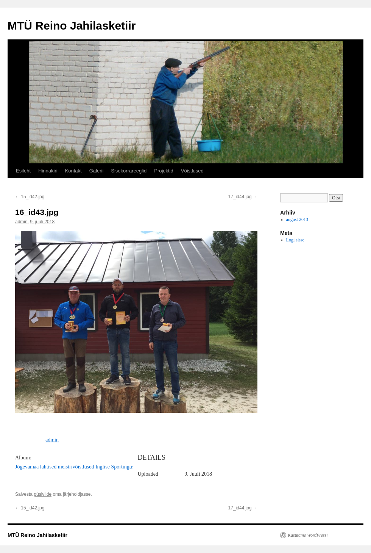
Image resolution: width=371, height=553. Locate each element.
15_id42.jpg (29, 196)
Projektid (163, 171)
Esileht (23, 171)
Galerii (96, 171)
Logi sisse (295, 240)
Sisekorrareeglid (129, 171)
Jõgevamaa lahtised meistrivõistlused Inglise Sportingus (74, 467)
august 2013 (297, 219)
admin (21, 221)
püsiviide (42, 494)
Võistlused (192, 171)
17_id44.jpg (242, 196)
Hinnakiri (48, 171)
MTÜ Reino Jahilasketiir (72, 25)
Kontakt (73, 171)
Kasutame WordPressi (308, 535)
